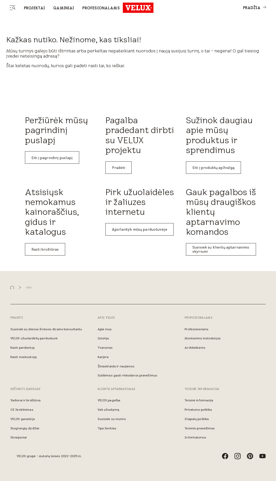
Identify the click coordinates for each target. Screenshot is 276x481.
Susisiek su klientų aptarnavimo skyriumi (220, 249)
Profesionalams (101, 8)
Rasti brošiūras (45, 249)
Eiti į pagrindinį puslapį (52, 157)
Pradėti (118, 167)
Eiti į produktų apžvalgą (213, 167)
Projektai (34, 8)
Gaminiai (63, 8)
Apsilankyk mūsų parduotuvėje (139, 229)
